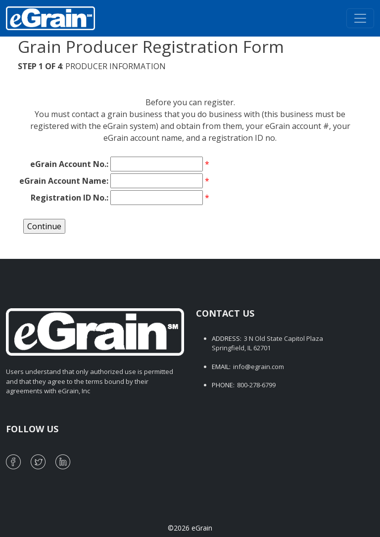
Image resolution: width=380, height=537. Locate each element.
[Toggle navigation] (360, 18)
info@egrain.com (258, 366)
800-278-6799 (256, 384)
